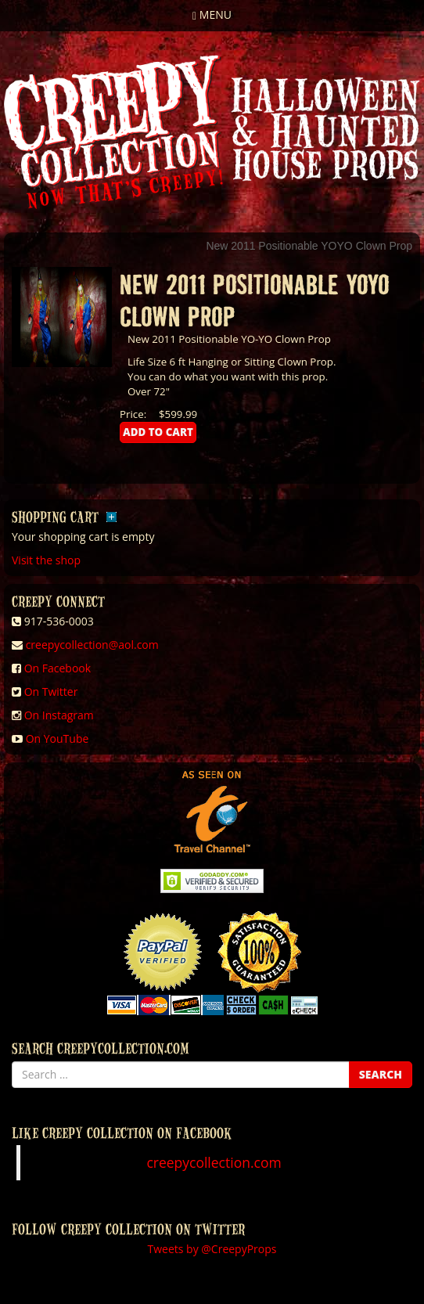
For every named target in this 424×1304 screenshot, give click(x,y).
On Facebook (57, 668)
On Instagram (59, 715)
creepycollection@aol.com (92, 644)
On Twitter (51, 691)
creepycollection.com (213, 1162)
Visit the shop (46, 560)
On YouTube (57, 738)
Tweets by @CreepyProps (212, 1248)
